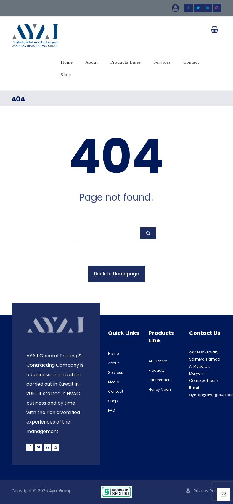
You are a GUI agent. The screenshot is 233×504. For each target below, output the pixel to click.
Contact (115, 391)
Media (113, 382)
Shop (113, 400)
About (113, 363)
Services (115, 372)
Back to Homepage (116, 273)
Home (113, 353)
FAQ (111, 410)
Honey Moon (160, 389)
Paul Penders (160, 379)
